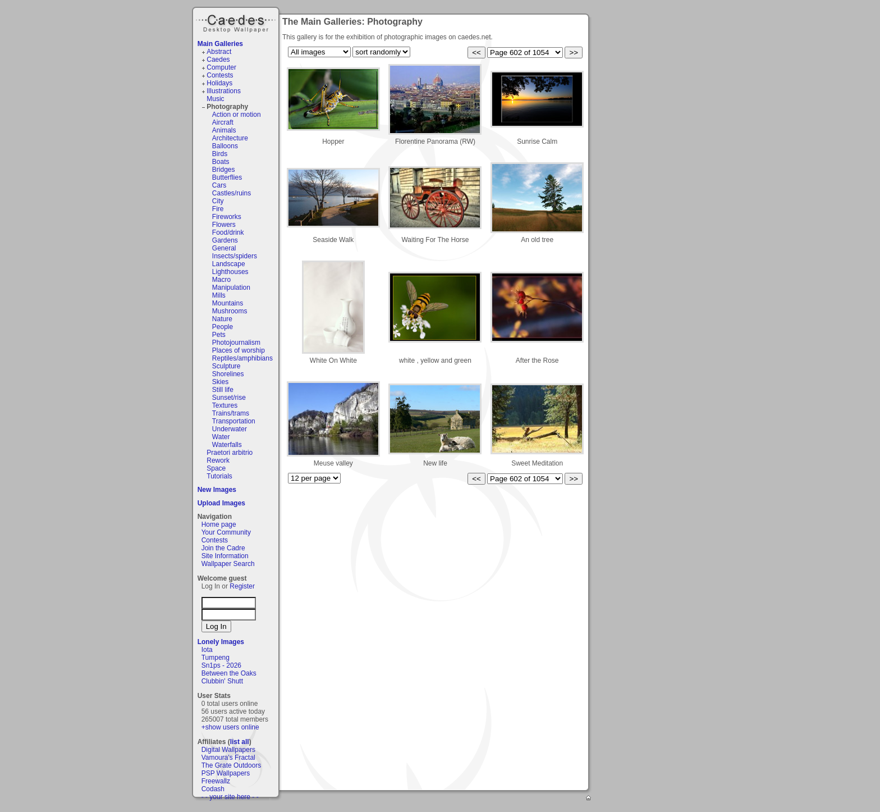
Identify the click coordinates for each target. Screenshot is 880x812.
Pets (219, 335)
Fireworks (226, 217)
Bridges (223, 170)
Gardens (225, 240)
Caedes (237, 22)
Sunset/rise (229, 398)
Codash (212, 789)
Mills (219, 295)
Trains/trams (230, 413)
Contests (220, 75)
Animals (224, 130)
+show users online (230, 727)
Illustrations (224, 91)
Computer (221, 67)
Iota (207, 650)
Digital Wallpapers (228, 750)
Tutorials (219, 476)
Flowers (224, 225)
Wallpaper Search (228, 564)
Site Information (225, 556)
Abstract (219, 52)
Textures (224, 405)
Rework (218, 460)
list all (239, 742)
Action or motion (236, 114)
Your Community (226, 532)
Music (215, 99)
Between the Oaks (228, 673)
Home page (218, 524)
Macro (221, 280)
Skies (220, 382)
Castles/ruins (231, 193)
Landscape (228, 264)
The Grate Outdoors (231, 765)
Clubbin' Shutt (222, 681)
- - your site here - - (230, 797)
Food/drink (228, 232)
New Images (217, 490)
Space (216, 468)
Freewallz (215, 781)
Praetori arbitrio (230, 453)
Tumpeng (215, 658)
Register (242, 586)
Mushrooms (229, 311)
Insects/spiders (234, 256)
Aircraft (222, 122)
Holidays (219, 83)
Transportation (233, 421)
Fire (218, 209)
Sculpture (226, 366)
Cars (219, 185)
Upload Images (221, 503)
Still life (222, 390)
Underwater (229, 429)
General (224, 248)
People (222, 327)
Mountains (227, 303)
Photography (227, 107)
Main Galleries (220, 44)
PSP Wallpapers (225, 773)
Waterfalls (227, 445)
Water (221, 437)
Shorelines (228, 374)
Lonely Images (221, 642)
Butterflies (227, 177)
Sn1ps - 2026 (221, 665)
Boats (221, 162)
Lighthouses (230, 272)
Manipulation (231, 287)
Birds (219, 154)
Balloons (225, 146)
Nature (222, 319)
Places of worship (238, 350)
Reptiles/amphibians (242, 358)
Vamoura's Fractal (228, 757)
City (218, 201)
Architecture (230, 138)
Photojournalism (236, 342)
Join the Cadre (223, 548)
